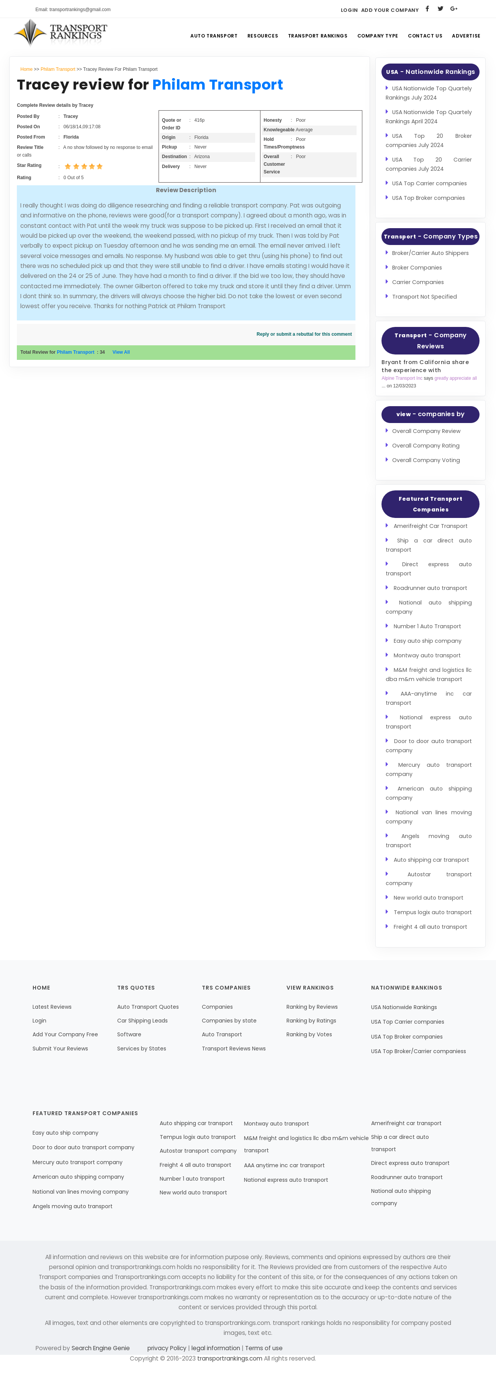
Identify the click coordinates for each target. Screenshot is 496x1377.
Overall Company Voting (426, 460)
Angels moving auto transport (73, 1206)
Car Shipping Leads (142, 1020)
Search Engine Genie (101, 1348)
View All (121, 352)
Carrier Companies (418, 282)
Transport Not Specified (424, 297)
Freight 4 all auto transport (430, 927)
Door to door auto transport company (83, 1147)
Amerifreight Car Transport (431, 526)
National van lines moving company (81, 1192)
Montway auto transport (427, 655)
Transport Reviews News (234, 1048)
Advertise (466, 36)
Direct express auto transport (410, 1163)
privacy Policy (167, 1348)
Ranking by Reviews (312, 1007)
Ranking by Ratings (311, 1020)
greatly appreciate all (455, 378)
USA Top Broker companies (428, 198)
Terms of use (263, 1348)
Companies (217, 1007)
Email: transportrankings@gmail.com (73, 9)
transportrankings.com (229, 1358)
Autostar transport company (198, 1151)
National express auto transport (286, 1180)
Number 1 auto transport (192, 1179)
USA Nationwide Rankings (404, 1007)
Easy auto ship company (428, 641)
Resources (255, 36)
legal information (216, 1348)
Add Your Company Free (65, 1034)
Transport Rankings (312, 36)
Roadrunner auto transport (430, 588)
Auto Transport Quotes (148, 1007)
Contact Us (423, 36)
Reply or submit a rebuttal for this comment (304, 334)
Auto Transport (204, 36)
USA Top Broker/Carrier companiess (418, 1051)
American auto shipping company (78, 1177)
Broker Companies (417, 267)
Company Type (373, 36)
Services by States (141, 1048)
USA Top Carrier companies (429, 183)
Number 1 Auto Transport (427, 626)
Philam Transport (58, 69)
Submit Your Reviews (60, 1048)
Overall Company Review (426, 431)
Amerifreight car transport (406, 1123)
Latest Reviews (52, 1007)
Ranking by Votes (309, 1034)
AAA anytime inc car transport (284, 1165)
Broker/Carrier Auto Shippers (430, 253)
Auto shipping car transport (431, 860)
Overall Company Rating (426, 445)
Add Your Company (390, 10)
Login (349, 10)
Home (26, 69)
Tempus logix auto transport (433, 912)
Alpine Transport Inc (402, 378)
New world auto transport (428, 898)
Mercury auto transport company (78, 1162)
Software (129, 1034)
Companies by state (229, 1020)
